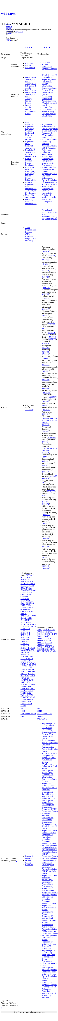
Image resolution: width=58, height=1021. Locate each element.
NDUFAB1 (25, 656)
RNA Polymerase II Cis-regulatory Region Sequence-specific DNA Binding (49, 79)
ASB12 (23, 586)
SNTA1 (23, 682)
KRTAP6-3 (25, 644)
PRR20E (24, 674)
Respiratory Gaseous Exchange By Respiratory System (30, 171)
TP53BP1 (24, 697)
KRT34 (33, 626)
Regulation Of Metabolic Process (49, 943)
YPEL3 (23, 701)
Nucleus (28, 65)
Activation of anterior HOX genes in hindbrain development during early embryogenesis (49, 214)
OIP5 (29, 661)
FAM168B (25, 603)
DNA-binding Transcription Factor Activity (49, 779)
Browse (9, 27)
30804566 (45, 380)
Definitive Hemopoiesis (47, 192)
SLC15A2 (24, 680)
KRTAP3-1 (25, 637)
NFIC (32, 656)
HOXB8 (40, 640)
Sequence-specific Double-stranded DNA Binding (30, 109)
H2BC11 (32, 612)
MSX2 (30, 654)
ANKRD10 (25, 579)
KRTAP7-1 (25, 646)
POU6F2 (32, 665)
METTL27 (30, 652)
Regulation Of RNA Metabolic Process (49, 831)
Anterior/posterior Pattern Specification (50, 741)
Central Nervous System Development (30, 162)
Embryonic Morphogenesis (47, 791)
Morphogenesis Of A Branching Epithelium (49, 989)
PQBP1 (30, 667)
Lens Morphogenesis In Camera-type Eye (50, 130)
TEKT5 (30, 691)
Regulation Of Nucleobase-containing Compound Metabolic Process (49, 839)
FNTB (23, 605)
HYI (30, 620)
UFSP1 (23, 699)
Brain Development (49, 139)
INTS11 (24, 624)
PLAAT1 (32, 663)
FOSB (28, 605)
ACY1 (23, 577)
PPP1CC (24, 667)
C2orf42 (24, 590)
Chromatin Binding (49, 109)
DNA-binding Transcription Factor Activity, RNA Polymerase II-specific (31, 82)
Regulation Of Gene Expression (49, 876)
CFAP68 (24, 592)
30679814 (53, 418)
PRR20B (31, 669)
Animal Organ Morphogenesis (47, 158)
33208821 (52, 324)
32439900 (45, 420)
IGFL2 (23, 622)
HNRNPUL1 (25, 616)
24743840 (45, 270)
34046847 (45, 309)
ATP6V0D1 (30, 586)
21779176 (45, 453)
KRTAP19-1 (25, 633)
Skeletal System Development (48, 866)
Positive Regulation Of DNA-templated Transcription (49, 860)
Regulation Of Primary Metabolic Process (49, 907)
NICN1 (23, 661)
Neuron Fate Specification (30, 196)
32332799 (45, 352)
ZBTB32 (30, 701)
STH (30, 686)
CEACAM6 (31, 590)
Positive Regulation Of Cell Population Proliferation (49, 148)
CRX (22, 594)
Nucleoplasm (30, 68)
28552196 (52, 339)
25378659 (51, 491)
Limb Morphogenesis (47, 966)
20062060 (45, 418)
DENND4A (25, 599)
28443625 (46, 515)
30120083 (52, 438)
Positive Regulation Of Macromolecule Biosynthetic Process (50, 931)
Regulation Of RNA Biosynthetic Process (50, 810)
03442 (39, 711)
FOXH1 (24, 607)
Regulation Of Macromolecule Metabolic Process (49, 918)
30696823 (45, 260)
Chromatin (29, 63)
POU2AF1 (25, 665)
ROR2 (27, 676)
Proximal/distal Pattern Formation (49, 926)
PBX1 (53, 647)
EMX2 (39, 630)
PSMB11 (31, 674)
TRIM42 (31, 697)
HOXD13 (48, 645)
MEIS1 (47, 47)
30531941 (45, 461)
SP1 (28, 682)
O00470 (40, 716)
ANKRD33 (25, 582)
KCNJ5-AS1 (25, 626)
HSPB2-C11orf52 (27, 619)
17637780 (45, 448)
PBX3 (39, 649)
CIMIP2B (31, 592)
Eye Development (48, 127)
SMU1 (31, 680)
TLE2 (29, 693)
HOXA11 (40, 632)
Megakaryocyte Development (48, 164)
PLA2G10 (24, 663)
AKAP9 (29, 577)
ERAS (30, 601)
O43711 (24, 716)
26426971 (45, 502)
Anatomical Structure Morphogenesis (47, 815)
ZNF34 (23, 704)
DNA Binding (30, 90)
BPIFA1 (29, 588)
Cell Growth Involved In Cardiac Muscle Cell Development (49, 198)
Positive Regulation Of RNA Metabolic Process (49, 871)
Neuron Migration (29, 123)
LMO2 (23, 650)
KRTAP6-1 (25, 639)
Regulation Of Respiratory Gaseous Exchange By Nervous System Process (30, 133)
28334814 (45, 251)
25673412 (45, 566)
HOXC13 (40, 643)
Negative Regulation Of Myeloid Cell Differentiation (49, 169)
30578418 (45, 478)
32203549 (51, 256)
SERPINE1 (25, 678)
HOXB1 (47, 636)
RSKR (32, 676)
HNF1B (24, 614)
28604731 (46, 358)
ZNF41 (29, 704)
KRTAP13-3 (25, 631)
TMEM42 (24, 695)
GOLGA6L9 (25, 609)
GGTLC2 (30, 607)
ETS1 (45, 630)
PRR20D (31, 671)
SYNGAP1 (25, 689)
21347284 (53, 420)
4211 (39, 708)
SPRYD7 (24, 686)
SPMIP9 (31, 684)
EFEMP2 (24, 601)
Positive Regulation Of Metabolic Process (49, 978)
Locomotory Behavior (46, 143)
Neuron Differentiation (31, 179)
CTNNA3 (24, 597)
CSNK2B (28, 594)
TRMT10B (51, 651)
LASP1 (32, 648)
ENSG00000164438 (28, 714)
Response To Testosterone (46, 947)
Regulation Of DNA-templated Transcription (30, 145)
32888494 (45, 343)
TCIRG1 (24, 691)
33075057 (46, 457)
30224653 (53, 476)
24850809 (45, 431)
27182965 (46, 410)
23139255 (45, 425)
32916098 (46, 288)
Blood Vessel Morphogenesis (47, 187)
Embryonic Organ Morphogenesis (48, 799)
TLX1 (52, 649)
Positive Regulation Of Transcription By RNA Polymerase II (49, 182)
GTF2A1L (24, 612)
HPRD (8, 40)
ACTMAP (30, 575)
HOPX (33, 616)
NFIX (23, 659)
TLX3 (28, 47)
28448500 (45, 538)
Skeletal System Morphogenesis (48, 795)
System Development (47, 960)
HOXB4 (48, 638)
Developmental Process (47, 913)
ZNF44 (23, 706)
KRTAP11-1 (25, 629)
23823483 (45, 401)
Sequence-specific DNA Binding (49, 115)
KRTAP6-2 (25, 641)
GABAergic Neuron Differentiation (31, 201)
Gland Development (49, 963)
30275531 (45, 328)
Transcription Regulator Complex (49, 68)
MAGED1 (30, 650)
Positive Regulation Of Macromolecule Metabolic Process (49, 972)
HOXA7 (54, 634)
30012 (23, 708)
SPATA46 (24, 684)
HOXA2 (40, 634)
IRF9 (29, 624)
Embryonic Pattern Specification (49, 153)
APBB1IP (24, 584)
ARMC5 (31, 584)
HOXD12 (40, 645)
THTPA (23, 693)
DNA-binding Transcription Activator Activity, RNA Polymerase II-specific (49, 101)
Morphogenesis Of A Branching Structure (49, 995)
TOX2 (31, 695)
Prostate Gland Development (47, 885)
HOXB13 (40, 638)
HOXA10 (51, 630)
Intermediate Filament (30, 857)
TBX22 (32, 689)
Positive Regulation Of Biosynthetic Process (49, 937)
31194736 (45, 277)
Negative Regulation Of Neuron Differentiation (31, 185)
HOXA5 (47, 634)
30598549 (52, 337)
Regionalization (48, 747)
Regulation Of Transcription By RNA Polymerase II (30, 153)
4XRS (39, 719)
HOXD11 (48, 643)
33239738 (53, 448)
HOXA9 (40, 636)
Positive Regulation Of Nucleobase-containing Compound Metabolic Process (49, 899)
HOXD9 (47, 647)
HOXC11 (47, 640)
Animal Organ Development (30, 192)
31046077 (46, 264)
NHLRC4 (29, 659)
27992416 (45, 354)
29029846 (45, 450)
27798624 (45, 442)
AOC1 (32, 582)
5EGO (44, 719)
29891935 (45, 315)
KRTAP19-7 (25, 635)
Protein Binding (28, 102)
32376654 (29, 410)
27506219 (45, 298)
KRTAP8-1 (25, 648)
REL (22, 676)
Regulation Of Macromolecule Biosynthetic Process (50, 890)
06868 (23, 711)
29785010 (46, 393)
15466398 (19, 32)
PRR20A (24, 669)
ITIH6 (33, 624)
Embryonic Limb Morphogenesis (48, 956)
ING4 (28, 622)
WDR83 (29, 699)
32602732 (45, 294)
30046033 (45, 423)
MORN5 (24, 654)
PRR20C (24, 671)
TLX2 (39, 651)
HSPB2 (23, 618)
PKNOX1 (46, 649)
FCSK (31, 603)
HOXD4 (40, 647)
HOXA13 (48, 632)
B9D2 (23, 588)
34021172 (45, 495)
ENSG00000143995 (44, 714)
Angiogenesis (47, 124)
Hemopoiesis (47, 161)
